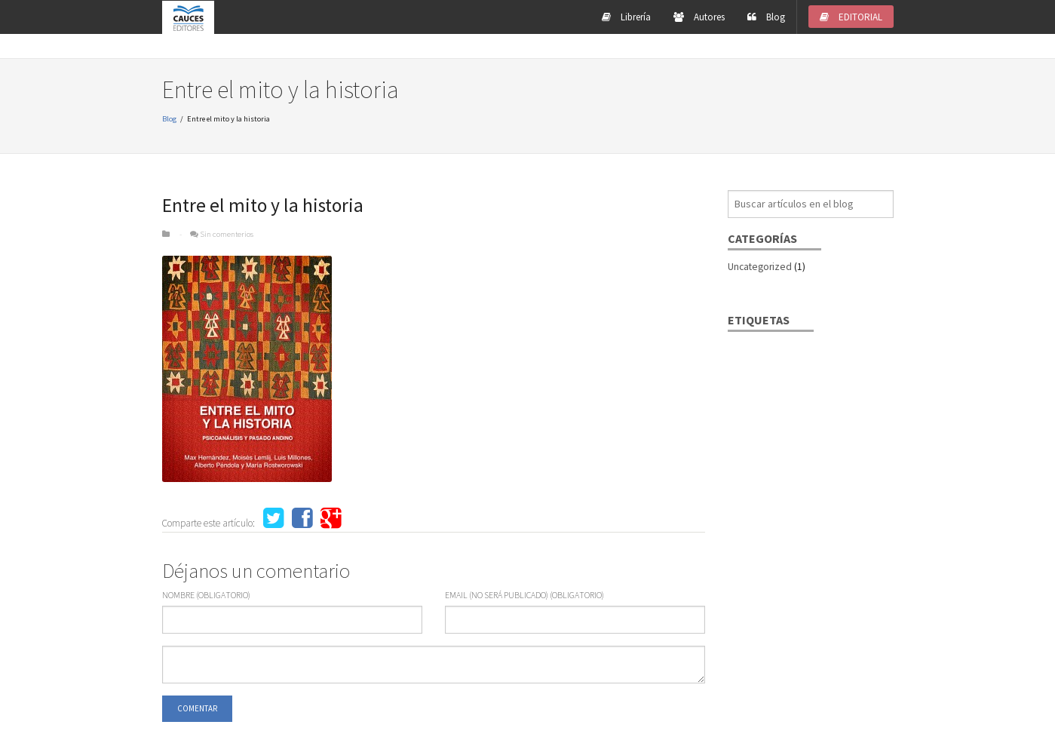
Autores (699, 17)
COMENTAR (197, 708)
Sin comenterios (226, 234)
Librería (626, 17)
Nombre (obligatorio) (206, 595)
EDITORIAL (851, 17)
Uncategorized (760, 266)
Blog (766, 17)
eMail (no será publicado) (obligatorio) (524, 595)
